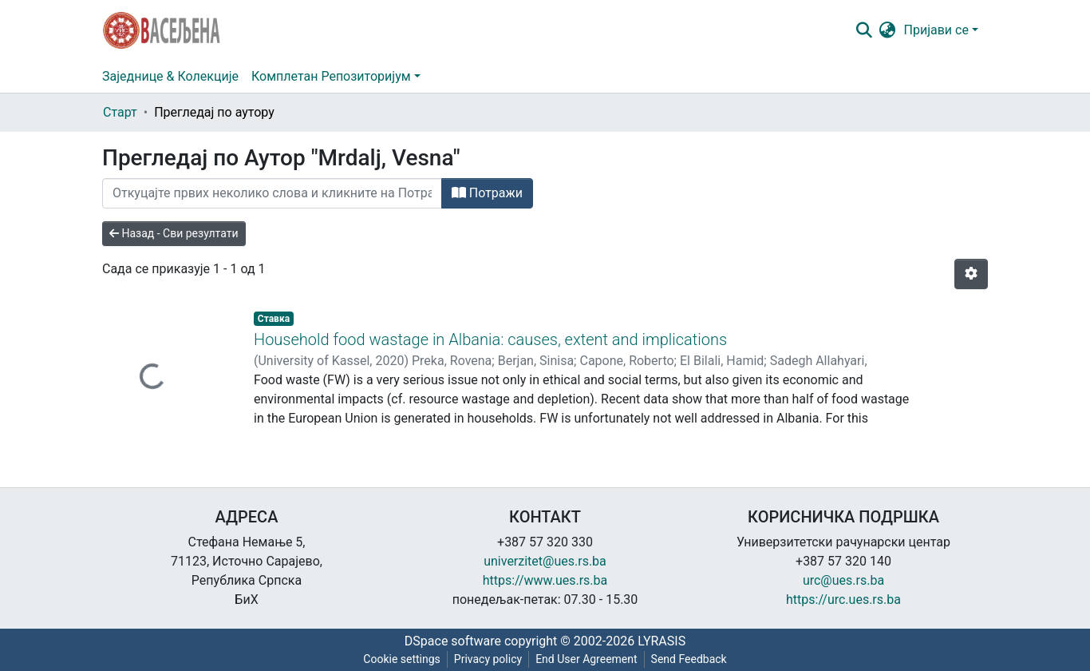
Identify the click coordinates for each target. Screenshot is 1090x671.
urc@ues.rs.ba (843, 580)
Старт (120, 112)
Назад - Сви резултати (174, 233)
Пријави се (936, 30)
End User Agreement (586, 659)
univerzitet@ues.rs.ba (545, 561)
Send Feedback (689, 659)
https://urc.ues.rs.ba (843, 599)
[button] (888, 30)
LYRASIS (661, 641)
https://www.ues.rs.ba (545, 580)
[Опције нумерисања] (971, 274)
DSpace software (453, 641)
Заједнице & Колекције (170, 76)
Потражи (487, 193)
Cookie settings (401, 659)
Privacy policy (488, 659)
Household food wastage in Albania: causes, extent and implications (490, 339)
